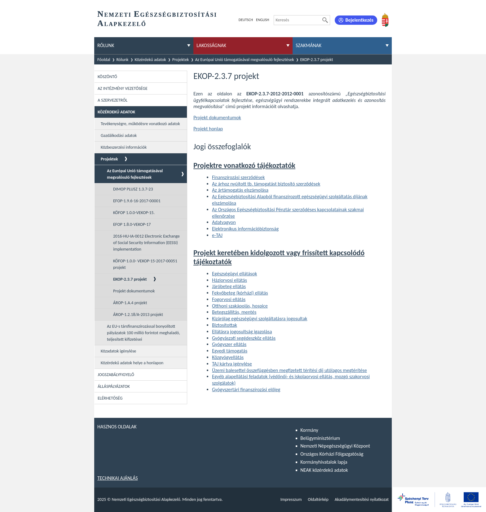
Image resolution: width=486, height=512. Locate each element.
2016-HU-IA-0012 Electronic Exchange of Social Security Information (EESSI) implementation (146, 243)
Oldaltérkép (318, 499)
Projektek (180, 59)
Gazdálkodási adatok (119, 135)
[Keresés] (325, 20)
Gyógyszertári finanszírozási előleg (246, 389)
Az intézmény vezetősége (123, 88)
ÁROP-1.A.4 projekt (130, 302)
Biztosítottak (224, 325)
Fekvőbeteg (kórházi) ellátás (240, 293)
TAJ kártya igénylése (232, 364)
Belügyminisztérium (320, 438)
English (262, 20)
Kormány (309, 430)
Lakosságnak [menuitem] (211, 45)
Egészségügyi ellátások (234, 274)
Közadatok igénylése (118, 351)
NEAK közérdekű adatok (324, 470)
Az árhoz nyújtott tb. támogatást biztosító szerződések (266, 184)
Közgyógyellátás (228, 357)
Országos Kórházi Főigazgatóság (331, 454)
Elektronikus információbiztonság (245, 229)
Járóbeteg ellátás (229, 286)
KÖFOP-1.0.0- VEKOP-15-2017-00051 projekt (145, 264)
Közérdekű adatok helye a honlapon (132, 362)
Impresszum (291, 499)
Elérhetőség (110, 398)
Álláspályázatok (114, 386)
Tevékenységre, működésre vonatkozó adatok (140, 123)
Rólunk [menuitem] (105, 45)
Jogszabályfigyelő (116, 374)
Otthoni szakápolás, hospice (240, 306)
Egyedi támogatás (229, 351)
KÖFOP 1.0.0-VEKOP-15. (134, 212)
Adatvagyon (224, 222)
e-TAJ (217, 235)
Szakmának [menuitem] (308, 45)
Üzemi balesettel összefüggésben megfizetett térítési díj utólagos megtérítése (289, 370)
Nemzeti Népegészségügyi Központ (335, 446)
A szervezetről (112, 100)
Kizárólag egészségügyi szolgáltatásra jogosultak (259, 319)
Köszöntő (107, 76)
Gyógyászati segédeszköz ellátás (244, 338)
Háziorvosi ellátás (229, 280)
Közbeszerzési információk (124, 147)
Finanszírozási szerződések (238, 177)
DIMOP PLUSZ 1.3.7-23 (133, 189)
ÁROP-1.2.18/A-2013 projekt (138, 314)
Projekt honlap (208, 129)
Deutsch (246, 20)
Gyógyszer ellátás (229, 344)
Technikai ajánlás (117, 478)
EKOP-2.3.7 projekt (316, 59)
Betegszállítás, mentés (234, 312)
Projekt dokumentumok (134, 291)
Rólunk (123, 59)
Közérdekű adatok (150, 59)
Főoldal (103, 59)
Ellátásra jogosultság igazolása (242, 332)
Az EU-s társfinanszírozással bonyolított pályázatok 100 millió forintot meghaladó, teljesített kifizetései (143, 333)
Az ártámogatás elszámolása (240, 190)
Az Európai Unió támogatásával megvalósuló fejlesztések (244, 59)
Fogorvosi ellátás (228, 299)
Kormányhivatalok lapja (323, 462)
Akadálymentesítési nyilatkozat (362, 499)
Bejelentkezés (359, 20)
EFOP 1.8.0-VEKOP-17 (132, 224)
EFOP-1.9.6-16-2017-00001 (137, 200)
